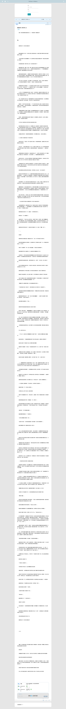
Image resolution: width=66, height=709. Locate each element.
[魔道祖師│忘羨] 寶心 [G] (22, 27)
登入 (29, 14)
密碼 (28, 9)
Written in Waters (33, 1)
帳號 (28, 5)
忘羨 (50, 24)
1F (18, 29)
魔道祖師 (47, 24)
